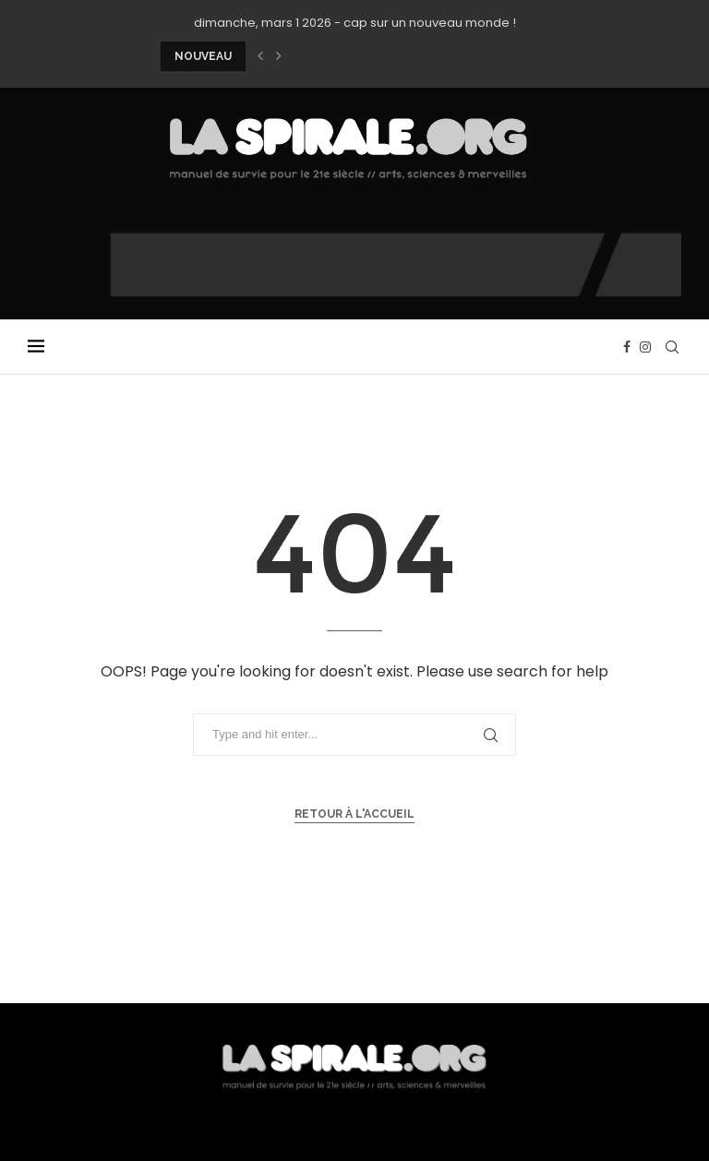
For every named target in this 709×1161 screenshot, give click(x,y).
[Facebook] (627, 347)
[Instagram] (645, 347)
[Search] (672, 347)
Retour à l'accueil (354, 814)
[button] (260, 56)
